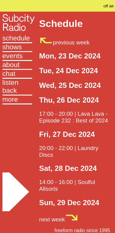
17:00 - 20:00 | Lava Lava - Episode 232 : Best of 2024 (73, 117)
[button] (17, 100)
